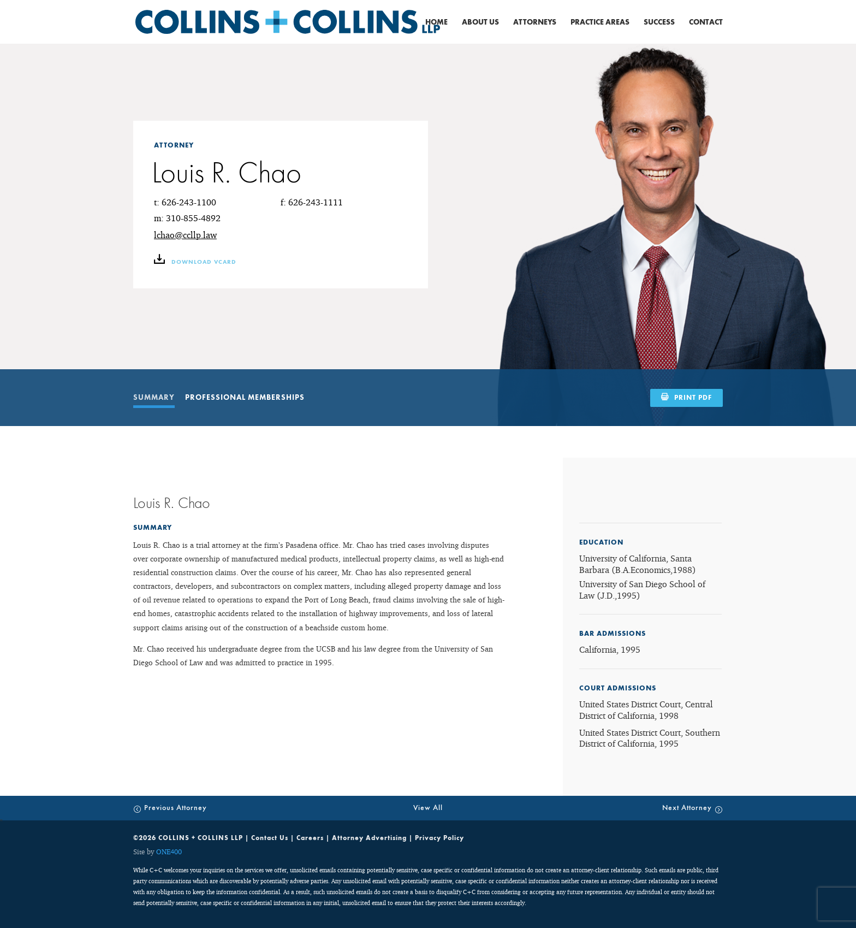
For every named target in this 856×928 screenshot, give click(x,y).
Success (659, 22)
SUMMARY (154, 397)
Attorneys (534, 22)
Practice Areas (599, 22)
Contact (706, 22)
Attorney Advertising (369, 838)
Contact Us (269, 838)
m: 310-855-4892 (187, 217)
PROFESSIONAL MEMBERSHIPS (245, 397)
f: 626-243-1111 (312, 202)
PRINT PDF (693, 397)
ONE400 (169, 851)
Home (436, 22)
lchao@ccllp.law (185, 234)
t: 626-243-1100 (185, 202)
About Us (480, 22)
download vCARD (195, 262)
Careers (310, 838)
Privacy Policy (439, 838)
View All (428, 808)
